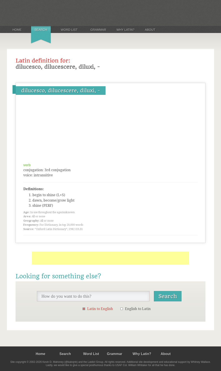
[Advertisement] (110, 130)
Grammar (98, 29)
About (150, 29)
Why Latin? (125, 29)
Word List (69, 29)
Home (17, 29)
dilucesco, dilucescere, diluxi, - (60, 91)
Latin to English (100, 309)
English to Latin (138, 309)
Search (41, 29)
